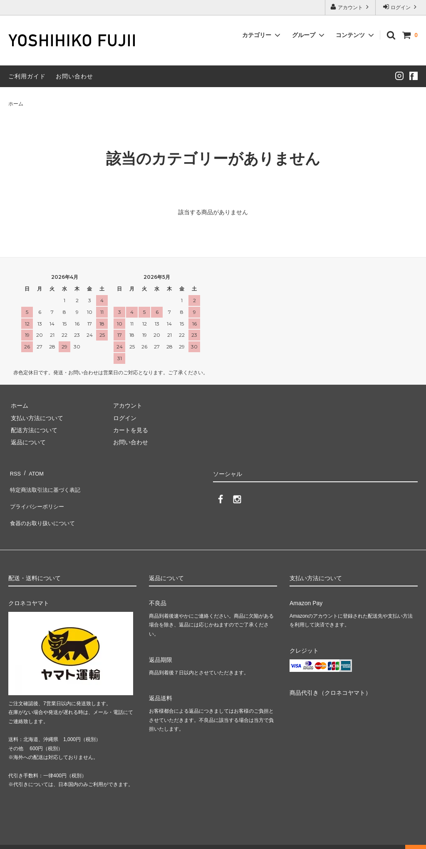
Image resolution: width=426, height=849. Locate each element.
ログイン (401, 6)
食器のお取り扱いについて (43, 508)
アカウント (350, 6)
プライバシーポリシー (37, 495)
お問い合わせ (74, 76)
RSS (14, 471)
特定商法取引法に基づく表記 (46, 483)
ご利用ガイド (27, 76)
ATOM (33, 471)
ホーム (15, 104)
